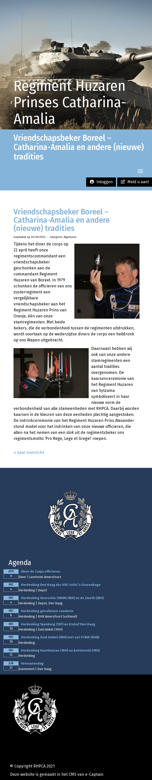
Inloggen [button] (101, 181)
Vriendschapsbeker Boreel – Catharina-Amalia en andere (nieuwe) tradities (62, 220)
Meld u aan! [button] (134, 181)
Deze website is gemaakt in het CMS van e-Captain (56, 774)
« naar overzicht (29, 452)
